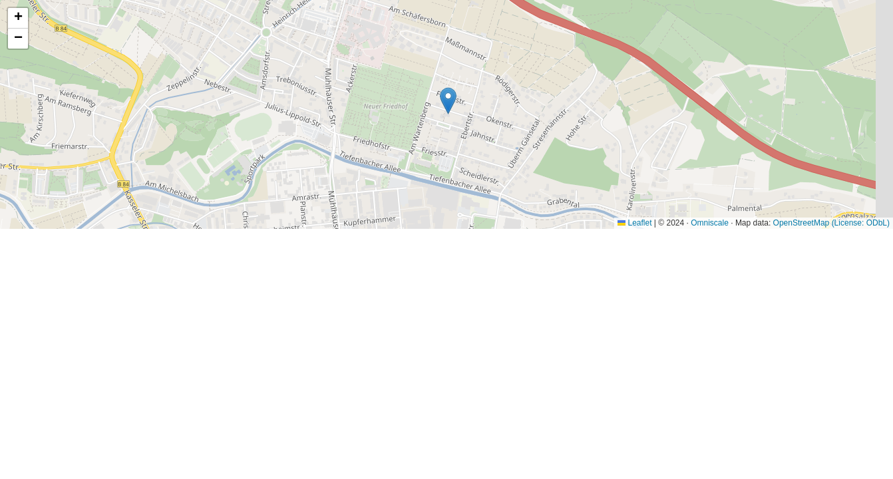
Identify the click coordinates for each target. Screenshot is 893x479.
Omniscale (710, 223)
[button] (448, 100)
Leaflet (634, 223)
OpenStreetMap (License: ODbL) (831, 223)
